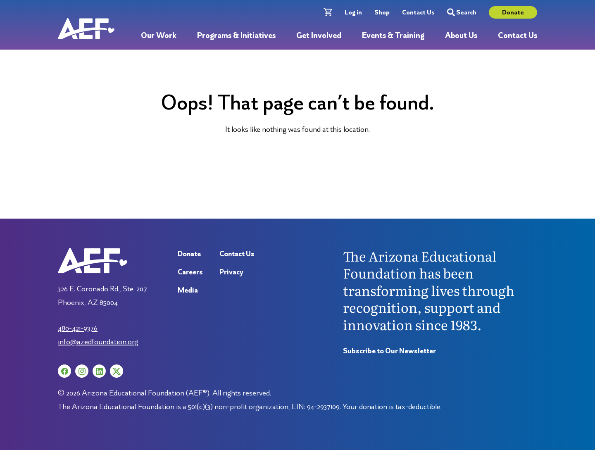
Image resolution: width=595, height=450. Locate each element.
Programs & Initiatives (236, 35)
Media (188, 290)
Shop (382, 12)
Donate (513, 12)
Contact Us (418, 12)
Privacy (231, 271)
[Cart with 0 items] (328, 12)
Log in (353, 12)
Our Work (158, 35)
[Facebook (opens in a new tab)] (64, 371)
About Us (461, 35)
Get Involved (318, 35)
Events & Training (393, 35)
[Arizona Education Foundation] (86, 28)
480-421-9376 (78, 327)
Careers (190, 271)
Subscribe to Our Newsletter (389, 350)
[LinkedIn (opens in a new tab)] (99, 371)
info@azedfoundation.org (98, 341)
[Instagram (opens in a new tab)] (81, 371)
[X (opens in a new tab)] (116, 371)
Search (461, 12)
